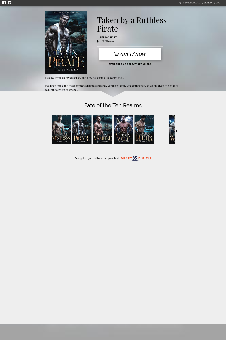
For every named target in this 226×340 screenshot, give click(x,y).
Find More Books (189, 3)
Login (217, 3)
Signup (207, 3)
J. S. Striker (107, 41)
